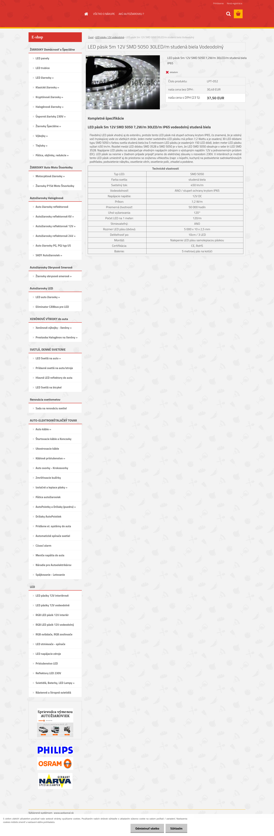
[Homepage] (86, 14)
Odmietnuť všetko (147, 828)
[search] (228, 14)
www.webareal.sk (64, 813)
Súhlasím (176, 828)
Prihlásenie (218, 3)
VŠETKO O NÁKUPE (104, 14)
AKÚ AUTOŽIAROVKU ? (131, 14)
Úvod (90, 37)
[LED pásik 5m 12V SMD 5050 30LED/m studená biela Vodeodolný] (123, 57)
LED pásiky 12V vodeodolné (109, 37)
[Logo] (55, 14)
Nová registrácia (234, 3)
